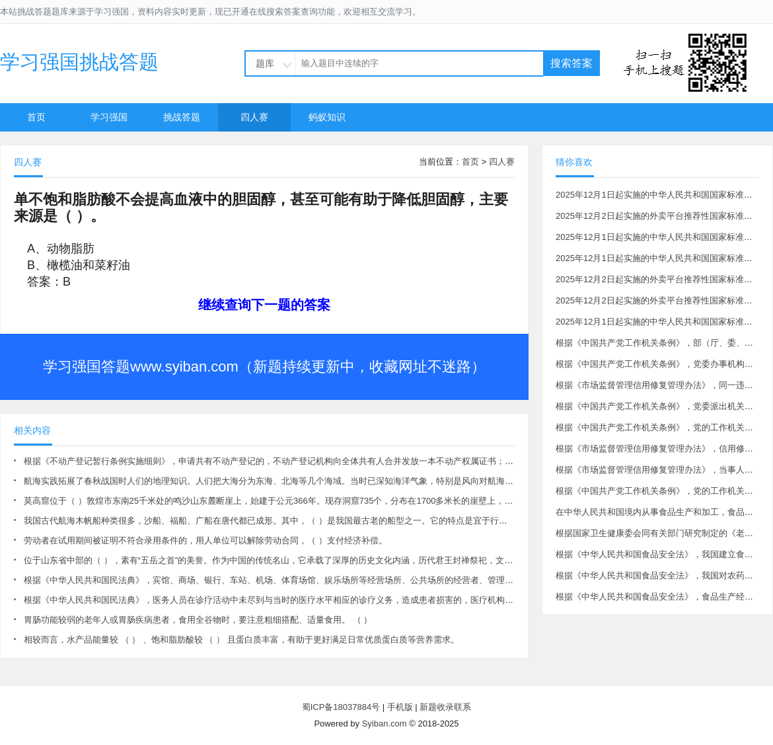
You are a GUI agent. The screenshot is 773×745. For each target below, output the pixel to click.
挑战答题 (181, 117)
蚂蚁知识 (327, 117)
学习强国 (109, 117)
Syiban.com (384, 723)
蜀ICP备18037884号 (341, 707)
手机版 (400, 707)
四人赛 (254, 117)
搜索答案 (571, 63)
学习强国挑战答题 (79, 62)
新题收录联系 (445, 707)
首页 (36, 117)
